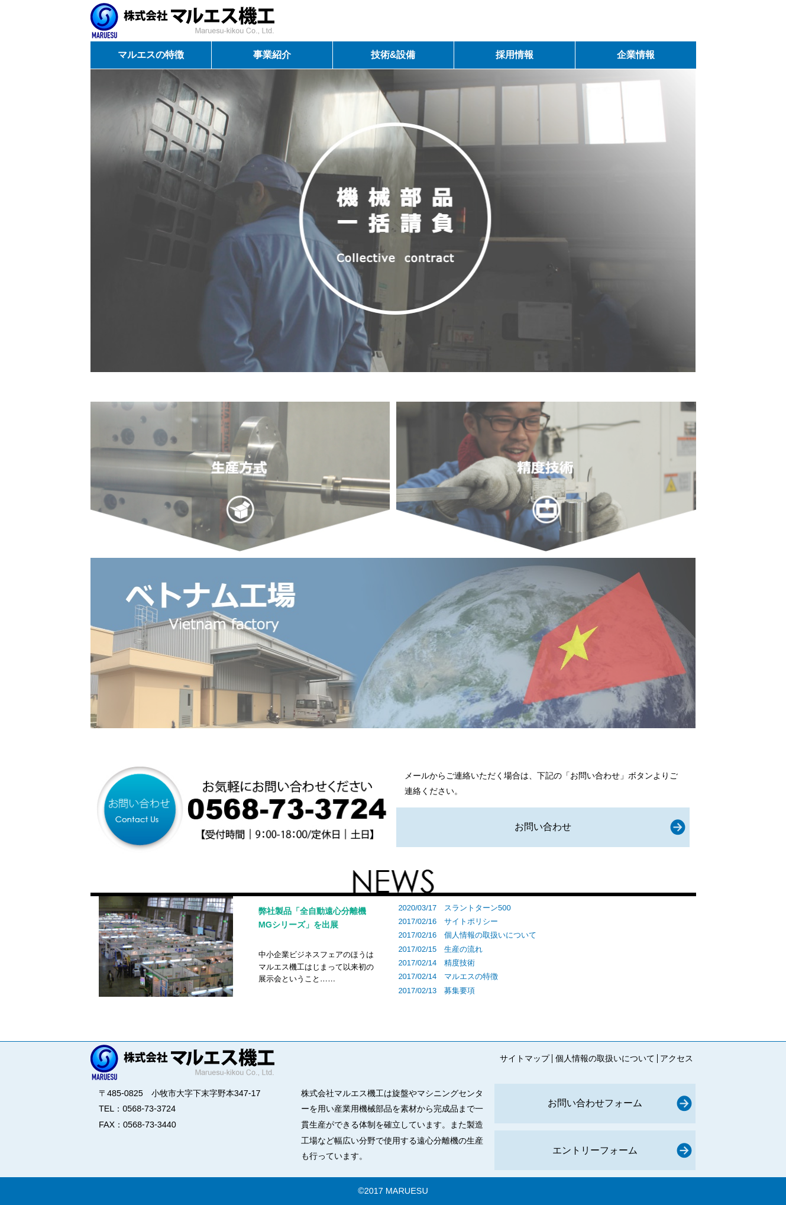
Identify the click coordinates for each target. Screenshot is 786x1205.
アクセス (676, 1058)
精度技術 (459, 962)
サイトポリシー (471, 921)
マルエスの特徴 (471, 976)
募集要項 (459, 990)
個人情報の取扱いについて (490, 935)
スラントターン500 (477, 907)
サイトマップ (524, 1058)
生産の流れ (463, 949)
